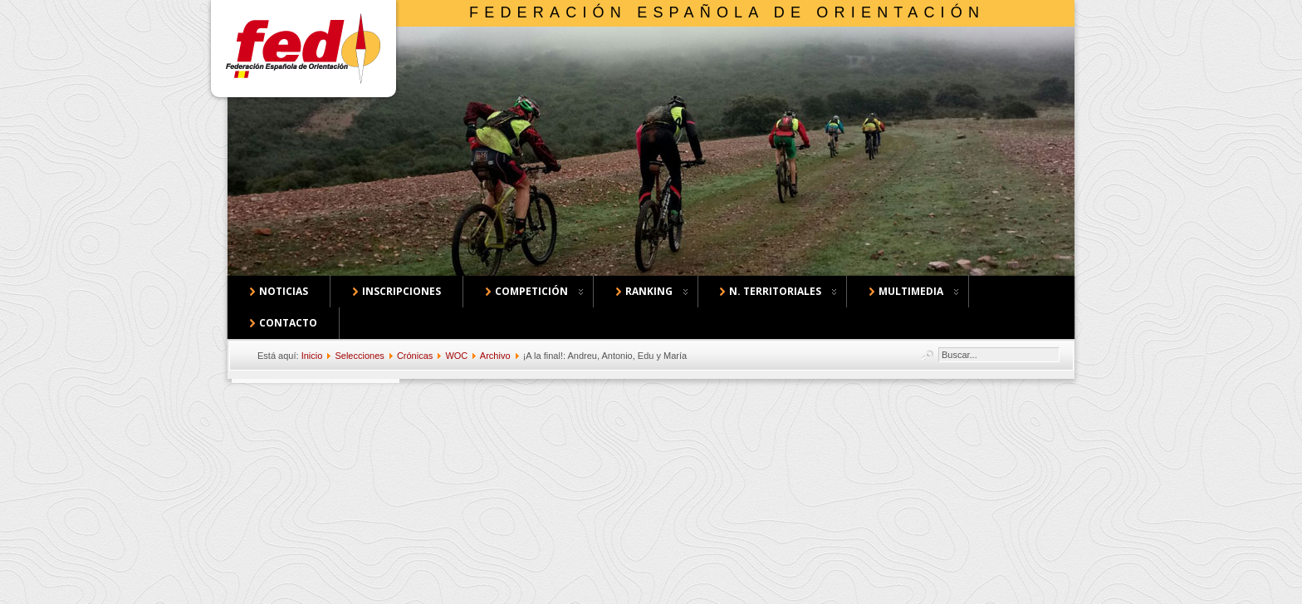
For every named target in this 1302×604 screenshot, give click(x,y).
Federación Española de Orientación (727, 12)
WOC (456, 356)
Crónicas (415, 356)
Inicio (312, 356)
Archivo (495, 356)
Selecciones (359, 356)
